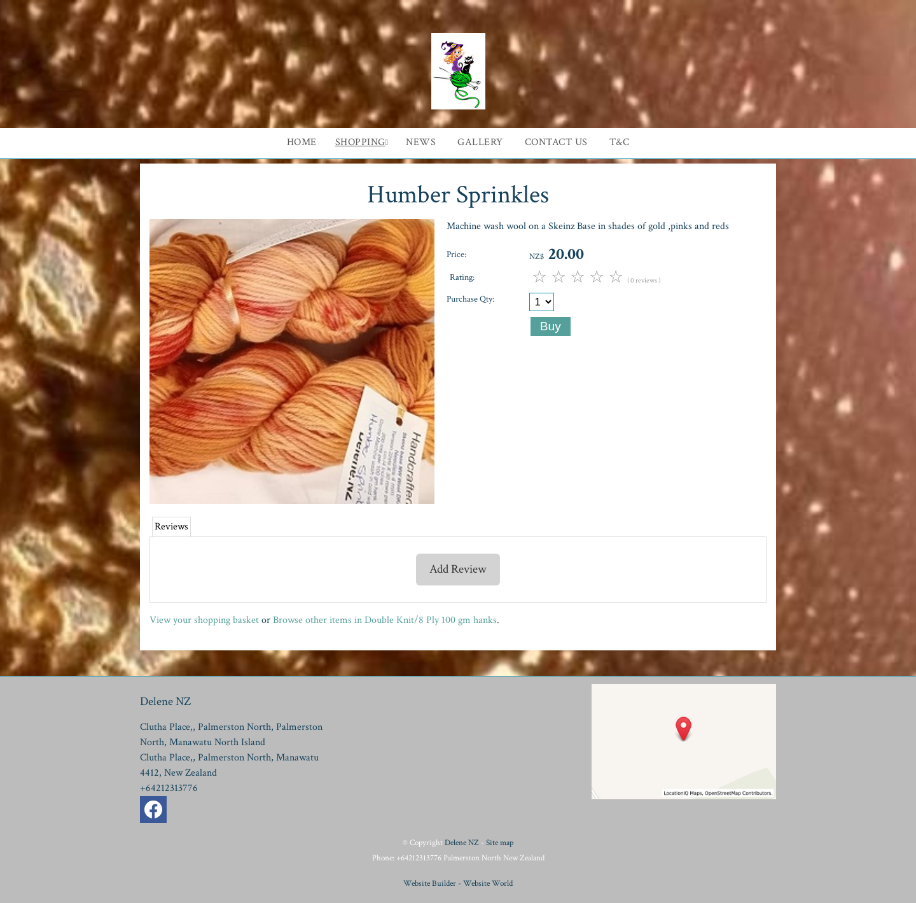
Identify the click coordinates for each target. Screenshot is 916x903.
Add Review (458, 569)
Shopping (360, 142)
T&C (619, 142)
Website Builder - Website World (458, 883)
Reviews (171, 526)
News (421, 142)
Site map (499, 842)
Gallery (480, 142)
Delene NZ (462, 842)
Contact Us (556, 142)
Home (302, 142)
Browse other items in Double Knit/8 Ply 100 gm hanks (385, 620)
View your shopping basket (204, 620)
